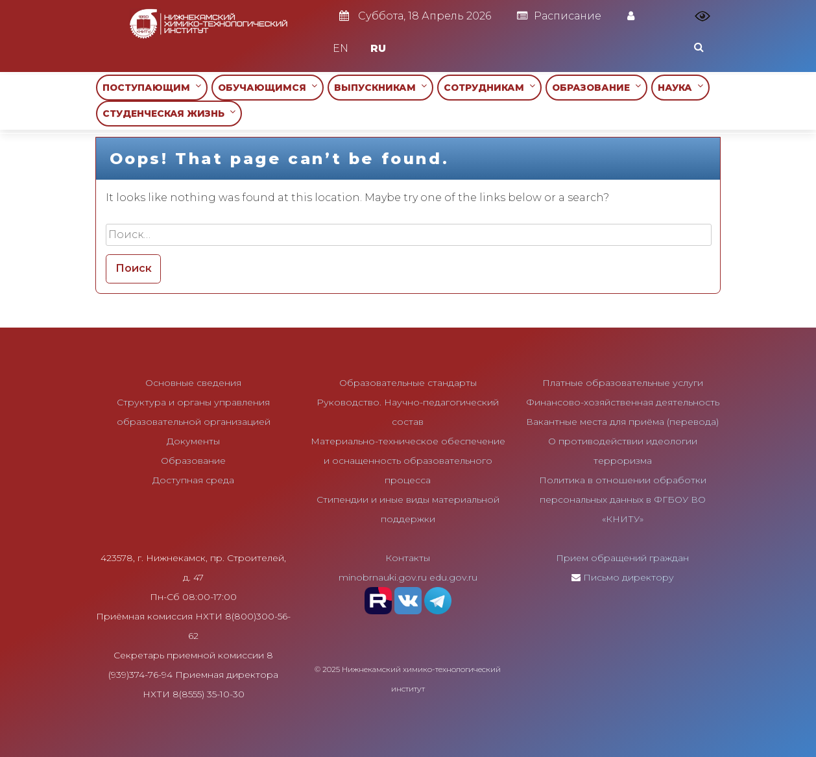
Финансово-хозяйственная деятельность (622, 402)
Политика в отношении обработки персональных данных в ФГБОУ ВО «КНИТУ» (622, 499)
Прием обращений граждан (622, 558)
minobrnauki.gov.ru (383, 577)
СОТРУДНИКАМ (489, 87)
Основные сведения (193, 383)
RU (378, 48)
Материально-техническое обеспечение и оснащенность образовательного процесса (408, 460)
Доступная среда (193, 480)
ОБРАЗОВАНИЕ (596, 87)
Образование (193, 460)
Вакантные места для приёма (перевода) (622, 421)
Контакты (407, 558)
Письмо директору (628, 577)
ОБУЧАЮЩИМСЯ (267, 87)
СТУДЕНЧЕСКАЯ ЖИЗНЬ (168, 113)
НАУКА (680, 87)
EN (340, 48)
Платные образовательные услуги (622, 383)
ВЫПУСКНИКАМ (380, 87)
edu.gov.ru (453, 577)
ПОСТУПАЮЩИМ (151, 87)
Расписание (559, 16)
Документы (193, 441)
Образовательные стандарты (408, 383)
